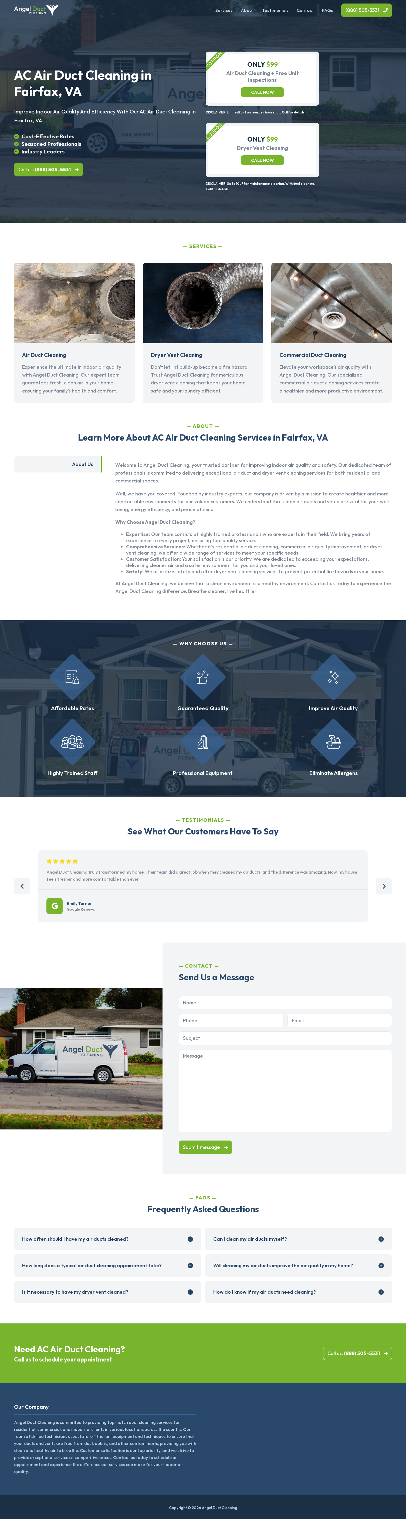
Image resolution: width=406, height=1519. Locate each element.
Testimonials (275, 10)
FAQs (327, 10)
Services (224, 10)
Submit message (201, 1147)
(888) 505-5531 (362, 10)
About (247, 10)
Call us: (44, 169)
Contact (305, 10)
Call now (262, 92)
